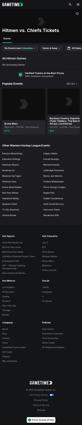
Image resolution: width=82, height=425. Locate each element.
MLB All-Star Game (11, 247)
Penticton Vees (9, 181)
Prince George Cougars (54, 187)
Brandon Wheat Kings (12, 153)
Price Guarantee (50, 338)
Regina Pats (48, 193)
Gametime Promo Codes (14, 347)
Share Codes (48, 342)
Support (6, 356)
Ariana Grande (49, 270)
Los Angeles (8, 287)
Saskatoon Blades (10, 198)
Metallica (46, 265)
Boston (5, 315)
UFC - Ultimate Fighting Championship (13, 267)
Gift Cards (7, 352)
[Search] (70, 4)
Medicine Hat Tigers (11, 176)
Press (5, 342)
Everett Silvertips (51, 159)
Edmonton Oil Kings (11, 159)
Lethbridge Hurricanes (53, 170)
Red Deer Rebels (10, 193)
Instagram (47, 292)
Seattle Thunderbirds (53, 198)
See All (72, 84)
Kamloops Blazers (10, 165)
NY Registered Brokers (53, 347)
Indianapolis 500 (10, 261)
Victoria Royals (9, 215)
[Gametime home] (14, 4)
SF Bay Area (8, 292)
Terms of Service (41, 405)
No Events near (20, 48)
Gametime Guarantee (52, 333)
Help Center (48, 329)
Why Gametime (9, 361)
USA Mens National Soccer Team (18, 256)
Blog (4, 333)
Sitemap (41, 410)
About (5, 329)
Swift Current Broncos (53, 204)
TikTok (45, 287)
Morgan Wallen (49, 256)
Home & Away (51, 48)
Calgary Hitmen (50, 153)
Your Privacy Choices (38, 395)
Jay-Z (45, 242)
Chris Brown (48, 252)
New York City (9, 305)
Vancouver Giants (51, 209)
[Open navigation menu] (78, 4)
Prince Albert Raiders (12, 187)
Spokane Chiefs (9, 204)
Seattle (5, 296)
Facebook (47, 301)
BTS (44, 247)
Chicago (6, 310)
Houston (6, 301)
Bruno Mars (47, 261)
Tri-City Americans (10, 209)
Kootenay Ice (8, 170)
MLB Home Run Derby (12, 252)
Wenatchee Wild (51, 215)
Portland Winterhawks (53, 181)
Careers (6, 338)
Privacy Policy (41, 400)
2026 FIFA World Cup (12, 242)
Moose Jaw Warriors (53, 176)
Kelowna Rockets (51, 165)
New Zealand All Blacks (14, 273)
